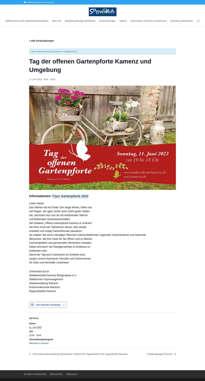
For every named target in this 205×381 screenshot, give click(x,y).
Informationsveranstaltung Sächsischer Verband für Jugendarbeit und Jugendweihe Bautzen (80, 354)
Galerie (123, 21)
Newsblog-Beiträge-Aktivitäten (80, 21)
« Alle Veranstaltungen (41, 41)
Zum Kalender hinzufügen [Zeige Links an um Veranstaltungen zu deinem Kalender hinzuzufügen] (48, 305)
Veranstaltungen (107, 21)
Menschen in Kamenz (39, 343)
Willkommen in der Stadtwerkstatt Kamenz (27, 21)
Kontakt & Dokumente (181, 21)
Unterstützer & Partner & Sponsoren (148, 21)
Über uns (56, 21)
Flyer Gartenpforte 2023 (70, 196)
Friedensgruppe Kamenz (160, 354)
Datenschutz (56, 374)
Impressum (71, 374)
